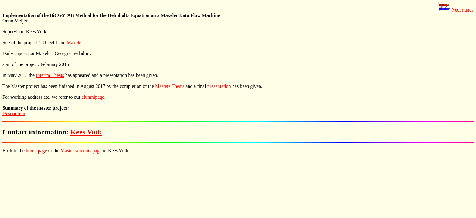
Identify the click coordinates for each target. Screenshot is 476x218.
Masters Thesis (169, 86)
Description (13, 113)
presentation (219, 86)
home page (37, 150)
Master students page (82, 150)
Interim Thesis (50, 75)
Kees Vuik (86, 132)
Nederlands (456, 9)
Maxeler (75, 42)
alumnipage (93, 97)
